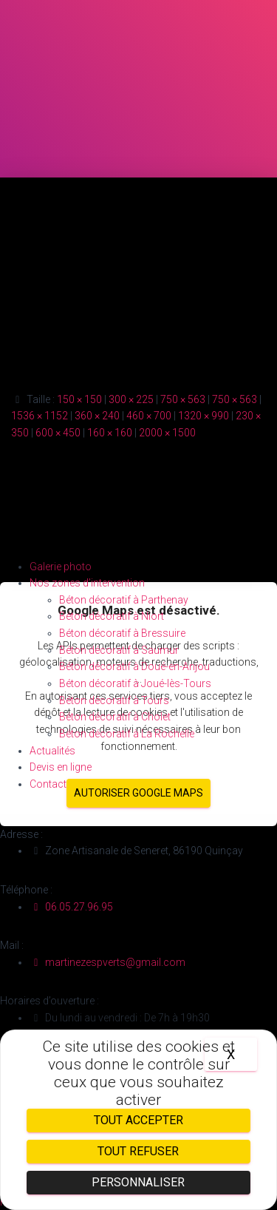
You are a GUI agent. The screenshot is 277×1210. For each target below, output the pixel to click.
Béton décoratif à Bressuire (122, 633)
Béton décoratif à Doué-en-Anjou (134, 666)
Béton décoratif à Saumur (119, 650)
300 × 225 (131, 399)
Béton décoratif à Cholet (115, 717)
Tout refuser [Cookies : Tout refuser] (138, 1151)
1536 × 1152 (39, 416)
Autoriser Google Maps (138, 793)
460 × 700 (148, 416)
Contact (48, 784)
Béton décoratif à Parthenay (123, 600)
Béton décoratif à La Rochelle (126, 734)
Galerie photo (61, 566)
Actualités (52, 751)
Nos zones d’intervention (87, 583)
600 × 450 (58, 433)
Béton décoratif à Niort (111, 616)
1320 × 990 (203, 416)
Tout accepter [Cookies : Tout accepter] (138, 1120)
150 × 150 (79, 399)
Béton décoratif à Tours (114, 700)
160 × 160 (109, 433)
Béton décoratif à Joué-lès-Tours (135, 683)
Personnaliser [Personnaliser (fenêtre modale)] (138, 1182)
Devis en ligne (61, 767)
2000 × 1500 (167, 433)
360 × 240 (97, 416)
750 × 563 (182, 399)
